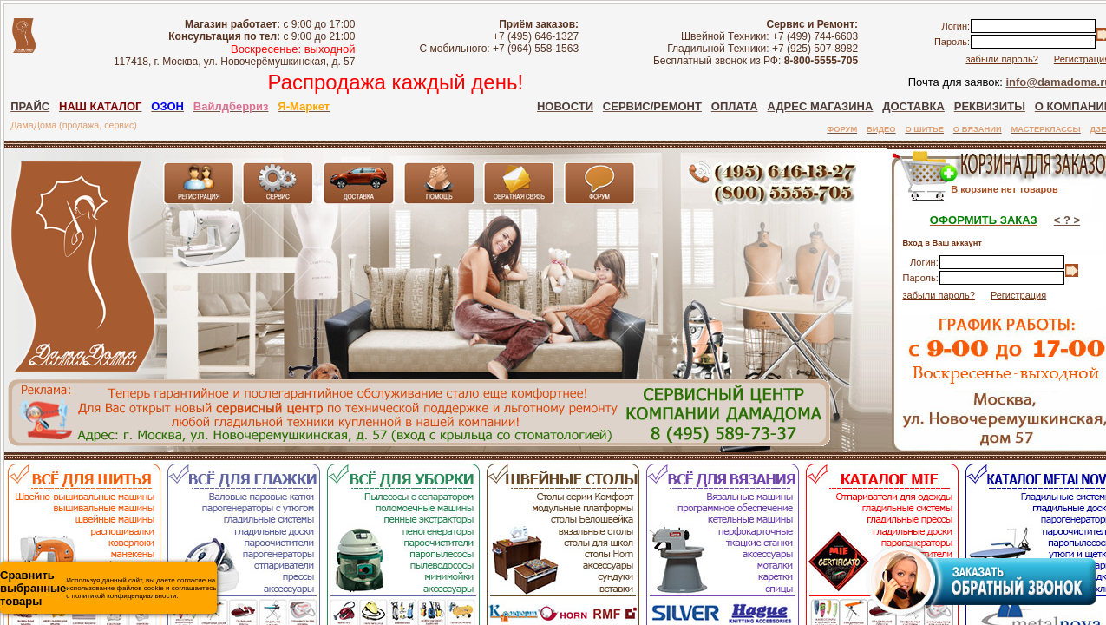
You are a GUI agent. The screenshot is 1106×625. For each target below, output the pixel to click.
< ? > (1067, 220)
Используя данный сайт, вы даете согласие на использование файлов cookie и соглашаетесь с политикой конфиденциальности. (108, 588)
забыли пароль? (1001, 59)
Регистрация (1018, 295)
